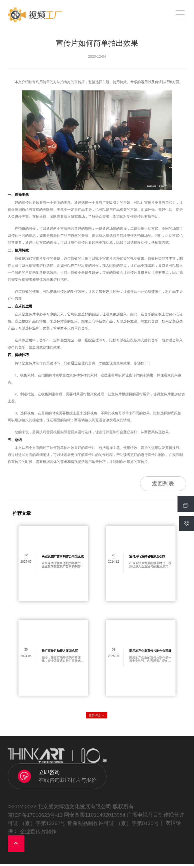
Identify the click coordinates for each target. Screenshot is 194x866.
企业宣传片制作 (38, 833)
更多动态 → (96, 716)
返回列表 (160, 484)
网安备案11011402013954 (94, 816)
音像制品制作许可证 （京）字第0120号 (113, 825)
